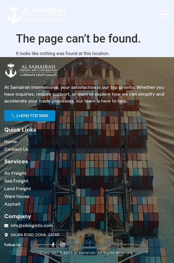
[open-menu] (164, 15)
